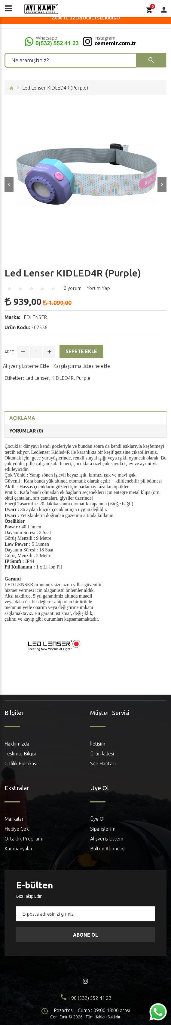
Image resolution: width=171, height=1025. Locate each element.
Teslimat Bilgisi (20, 753)
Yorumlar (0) (26, 430)
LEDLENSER (34, 317)
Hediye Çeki (17, 829)
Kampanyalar (19, 848)
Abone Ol (85, 935)
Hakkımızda (17, 743)
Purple (83, 378)
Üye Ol (97, 819)
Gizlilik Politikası (21, 763)
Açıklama (22, 418)
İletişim (97, 743)
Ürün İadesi (102, 753)
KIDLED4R (62, 378)
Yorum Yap (98, 288)
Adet (9, 352)
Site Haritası (103, 763)
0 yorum (72, 288)
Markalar (14, 819)
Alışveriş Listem (106, 838)
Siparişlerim (102, 829)
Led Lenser (37, 378)
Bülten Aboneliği (107, 848)
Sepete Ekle (81, 351)
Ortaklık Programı (24, 838)
